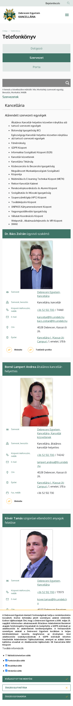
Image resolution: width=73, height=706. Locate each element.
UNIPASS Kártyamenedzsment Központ (31, 206)
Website (18, 350)
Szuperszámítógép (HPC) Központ (28, 197)
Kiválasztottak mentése (18, 681)
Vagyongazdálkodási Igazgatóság (29, 211)
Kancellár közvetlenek (22, 157)
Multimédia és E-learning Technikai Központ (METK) (37, 179)
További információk (13, 650)
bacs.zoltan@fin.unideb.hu (52, 321)
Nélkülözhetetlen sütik (19, 657)
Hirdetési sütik (15, 673)
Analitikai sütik (15, 667)
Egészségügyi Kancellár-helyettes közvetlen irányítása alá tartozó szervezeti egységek (39, 137)
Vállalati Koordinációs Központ (27, 216)
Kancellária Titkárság (22, 161)
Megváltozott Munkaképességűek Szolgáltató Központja (35, 173)
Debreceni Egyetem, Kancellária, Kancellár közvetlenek (49, 433)
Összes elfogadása (15, 698)
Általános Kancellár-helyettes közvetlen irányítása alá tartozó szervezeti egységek (39, 124)
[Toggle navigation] (67, 14)
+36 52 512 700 (45, 310)
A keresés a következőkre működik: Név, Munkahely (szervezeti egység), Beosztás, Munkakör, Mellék (33, 91)
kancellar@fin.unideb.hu (50, 317)
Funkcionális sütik (16, 662)
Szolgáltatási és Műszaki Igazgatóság (31, 192)
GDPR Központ (19, 147)
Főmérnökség (18, 143)
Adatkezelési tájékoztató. (37, 644)
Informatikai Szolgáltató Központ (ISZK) (31, 152)
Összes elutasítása (16, 689)
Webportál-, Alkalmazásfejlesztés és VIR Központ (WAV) (36, 222)
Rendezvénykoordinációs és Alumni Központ (34, 188)
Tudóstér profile (44, 350)
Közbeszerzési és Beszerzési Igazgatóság (33, 166)
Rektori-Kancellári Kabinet (24, 183)
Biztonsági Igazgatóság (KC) (26, 130)
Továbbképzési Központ (23, 202)
